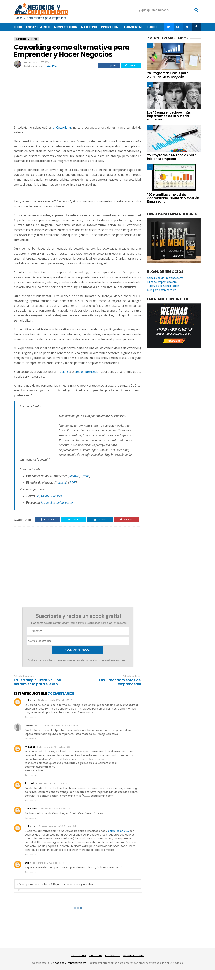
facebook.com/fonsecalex (57, 502)
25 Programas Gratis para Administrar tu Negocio (168, 75)
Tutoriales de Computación (163, 285)
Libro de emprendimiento (162, 282)
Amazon (74, 476)
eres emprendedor (87, 372)
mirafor (30, 747)
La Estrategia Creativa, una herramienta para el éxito (37, 682)
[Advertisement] (77, 97)
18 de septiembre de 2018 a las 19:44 (57, 826)
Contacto (95, 955)
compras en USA (118, 831)
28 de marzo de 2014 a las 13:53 (61, 725)
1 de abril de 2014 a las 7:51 (52, 783)
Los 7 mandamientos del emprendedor (120, 682)
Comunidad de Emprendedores (165, 278)
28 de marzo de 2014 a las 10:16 (55, 700)
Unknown (31, 700)
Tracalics (31, 783)
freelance (64, 372)
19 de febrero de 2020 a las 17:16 (46, 862)
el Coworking (62, 127)
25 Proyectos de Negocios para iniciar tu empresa (171, 157)
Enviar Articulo (133, 955)
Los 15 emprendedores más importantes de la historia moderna (169, 115)
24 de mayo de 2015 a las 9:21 (54, 808)
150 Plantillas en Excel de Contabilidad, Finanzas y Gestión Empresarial (173, 198)
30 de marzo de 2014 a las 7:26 (53, 746)
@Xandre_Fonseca (49, 496)
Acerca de (78, 955)
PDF (86, 476)
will (27, 863)
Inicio (18, 27)
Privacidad (112, 955)
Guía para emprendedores (162, 290)
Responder (30, 717)
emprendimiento (26, 39)
